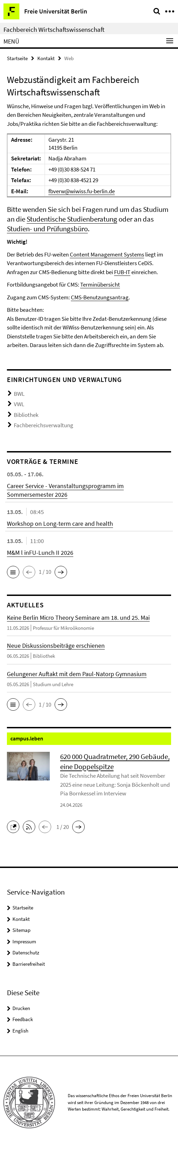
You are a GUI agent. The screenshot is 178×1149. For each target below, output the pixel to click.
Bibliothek (26, 415)
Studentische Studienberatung (72, 219)
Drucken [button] (21, 1008)
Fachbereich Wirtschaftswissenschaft (53, 29)
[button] (13, 572)
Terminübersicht (100, 284)
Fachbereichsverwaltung (43, 425)
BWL (19, 394)
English (20, 1030)
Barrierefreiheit (28, 964)
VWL (19, 404)
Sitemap (21, 930)
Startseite (17, 58)
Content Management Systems (107, 254)
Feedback (22, 1019)
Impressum (24, 941)
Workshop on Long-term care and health (60, 523)
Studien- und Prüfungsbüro (47, 228)
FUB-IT (122, 272)
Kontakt (46, 58)
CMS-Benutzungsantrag (100, 297)
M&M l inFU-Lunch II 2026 (40, 553)
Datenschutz (25, 952)
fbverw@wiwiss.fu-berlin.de (81, 191)
